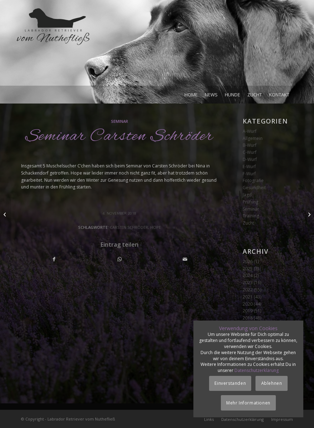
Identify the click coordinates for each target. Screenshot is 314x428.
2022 (248, 290)
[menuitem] (191, 95)
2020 (248, 304)
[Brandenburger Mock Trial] (5, 214)
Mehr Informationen (248, 403)
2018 (248, 318)
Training (251, 216)
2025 (248, 269)
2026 (248, 261)
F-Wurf (249, 174)
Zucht (248, 223)
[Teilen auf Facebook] (54, 259)
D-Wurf (250, 159)
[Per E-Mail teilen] (184, 259)
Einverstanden (230, 383)
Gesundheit (254, 188)
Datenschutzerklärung (256, 370)
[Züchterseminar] (308, 214)
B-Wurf (250, 145)
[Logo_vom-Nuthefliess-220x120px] (53, 46)
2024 (248, 275)
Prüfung (250, 202)
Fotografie (253, 180)
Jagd (247, 195)
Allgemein (253, 138)
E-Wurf (249, 166)
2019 (248, 311)
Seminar (119, 121)
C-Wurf (250, 152)
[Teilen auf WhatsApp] (119, 259)
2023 (248, 283)
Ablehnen (271, 383)
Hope (155, 227)
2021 (248, 297)
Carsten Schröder (129, 227)
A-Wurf (250, 131)
